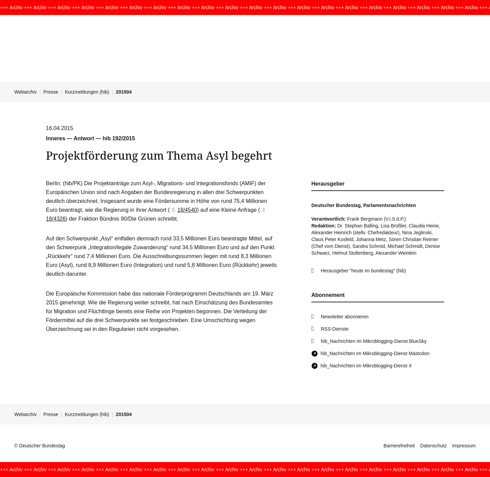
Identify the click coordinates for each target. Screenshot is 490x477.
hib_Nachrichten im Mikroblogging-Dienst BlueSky (373, 341)
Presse (51, 92)
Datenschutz (433, 445)
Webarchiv (25, 92)
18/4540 (183, 210)
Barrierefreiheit (399, 445)
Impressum (464, 445)
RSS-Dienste (334, 329)
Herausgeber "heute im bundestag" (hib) (363, 270)
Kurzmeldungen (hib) (87, 92)
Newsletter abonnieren (345, 316)
